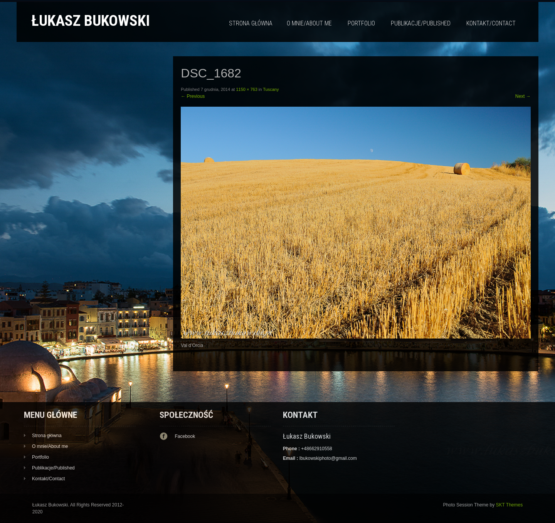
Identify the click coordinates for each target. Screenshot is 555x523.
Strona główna (250, 23)
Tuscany (271, 89)
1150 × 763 (246, 89)
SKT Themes (509, 505)
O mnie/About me (309, 23)
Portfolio (361, 23)
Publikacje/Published (421, 23)
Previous (193, 96)
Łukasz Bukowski (90, 21)
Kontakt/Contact (491, 23)
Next (523, 96)
